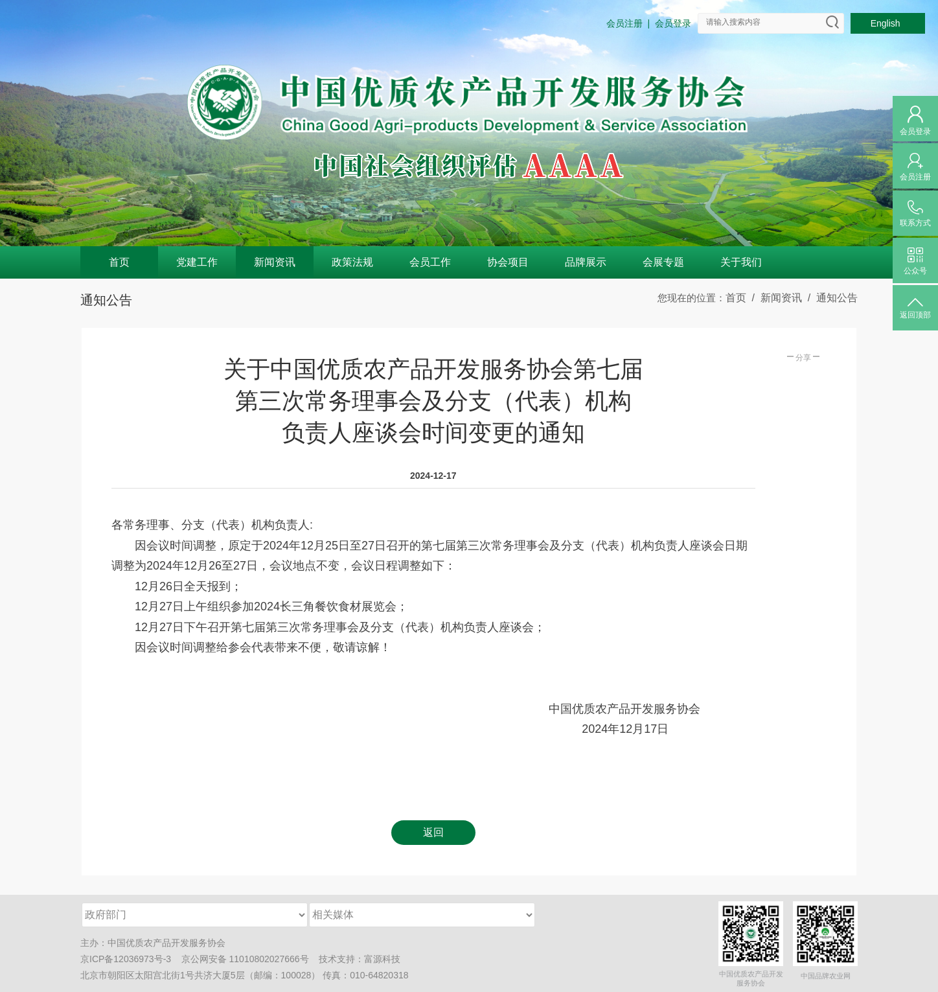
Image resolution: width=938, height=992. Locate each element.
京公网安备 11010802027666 (240, 959)
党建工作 (197, 262)
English (888, 23)
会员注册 (624, 23)
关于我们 (741, 262)
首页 (119, 262)
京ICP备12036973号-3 (125, 959)
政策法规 (352, 262)
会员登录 (673, 23)
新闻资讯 (274, 262)
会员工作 (430, 262)
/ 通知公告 (830, 297)
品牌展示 (585, 262)
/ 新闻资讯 (774, 297)
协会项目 (508, 262)
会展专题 (663, 262)
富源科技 (382, 959)
